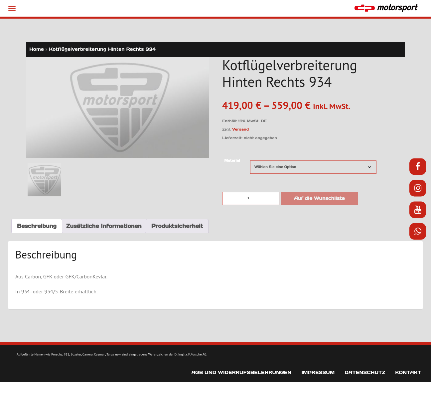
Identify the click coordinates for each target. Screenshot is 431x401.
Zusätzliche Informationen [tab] (104, 226)
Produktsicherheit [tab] (177, 226)
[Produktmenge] (250, 198)
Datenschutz (365, 372)
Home (36, 49)
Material (232, 160)
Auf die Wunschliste (319, 198)
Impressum (318, 372)
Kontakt (408, 372)
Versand (240, 129)
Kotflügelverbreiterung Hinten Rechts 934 (102, 49)
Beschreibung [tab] (37, 226)
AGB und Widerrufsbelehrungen (241, 372)
